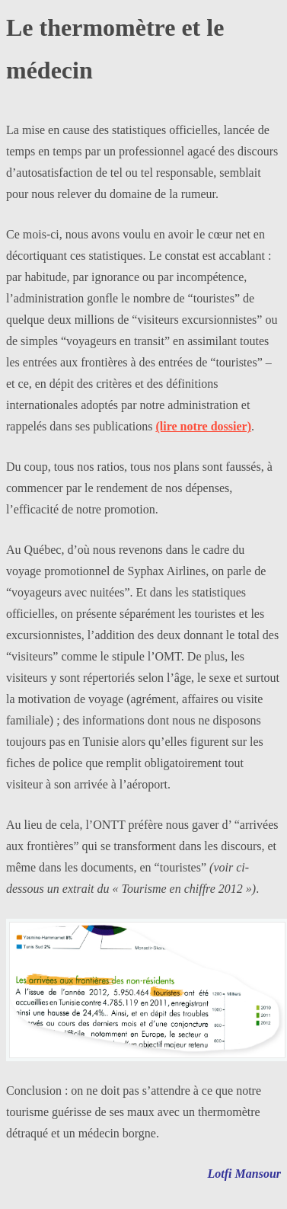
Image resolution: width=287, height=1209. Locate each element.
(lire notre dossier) (203, 426)
